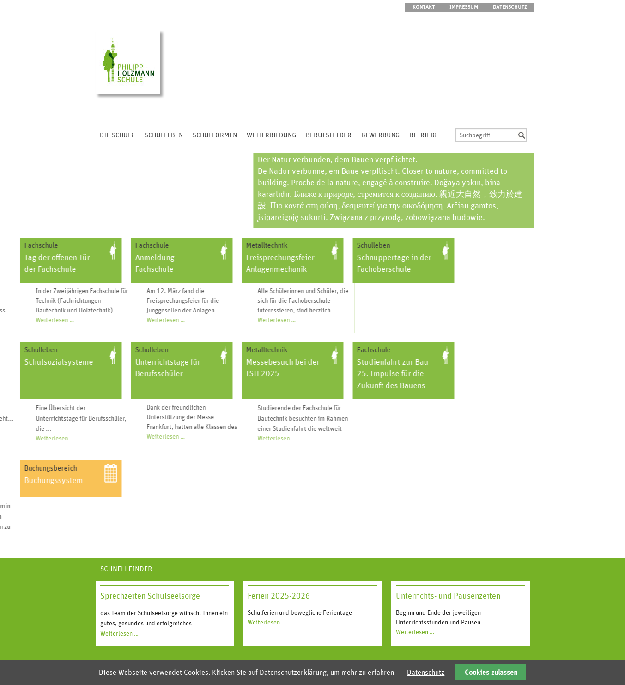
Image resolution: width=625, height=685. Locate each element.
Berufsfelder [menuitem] (329, 135)
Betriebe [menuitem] (423, 135)
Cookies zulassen (491, 672)
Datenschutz (425, 672)
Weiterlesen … (72, 320)
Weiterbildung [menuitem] (271, 135)
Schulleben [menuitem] (164, 135)
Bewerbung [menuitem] (380, 135)
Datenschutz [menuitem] (510, 7)
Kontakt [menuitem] (424, 7)
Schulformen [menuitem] (215, 135)
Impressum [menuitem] (463, 7)
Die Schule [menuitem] (117, 135)
